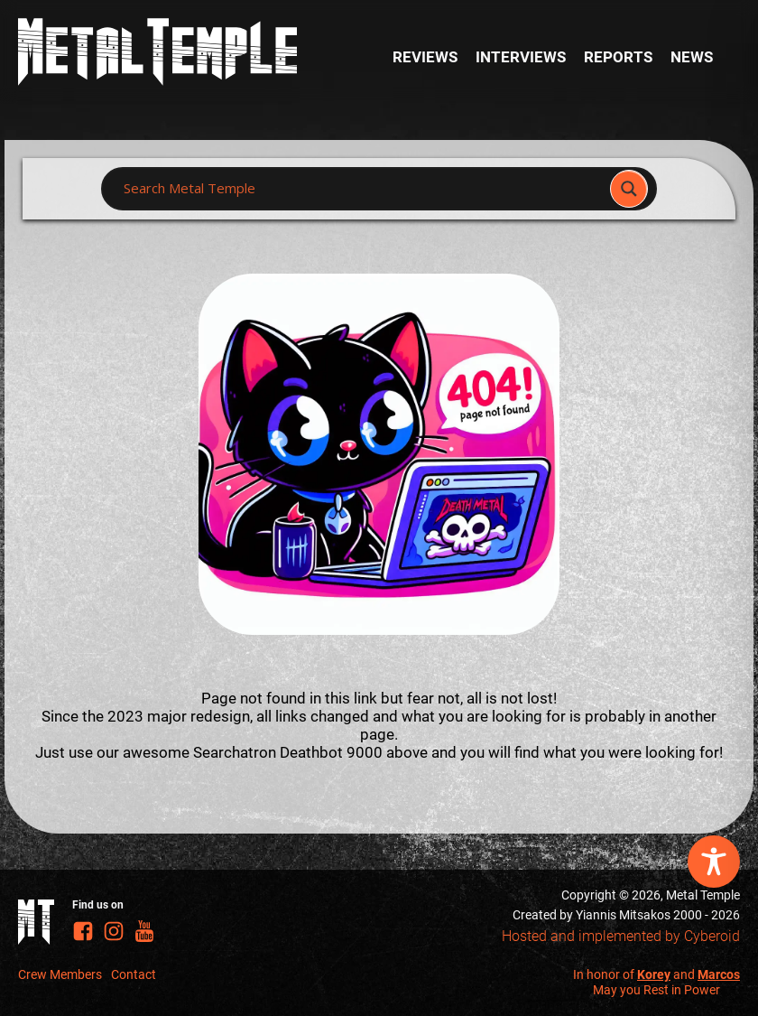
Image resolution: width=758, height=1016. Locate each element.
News (691, 57)
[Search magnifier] (629, 189)
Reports (618, 57)
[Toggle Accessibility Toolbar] (714, 862)
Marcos (719, 974)
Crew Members (60, 974)
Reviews (425, 57)
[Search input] (361, 188)
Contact (133, 974)
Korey (653, 974)
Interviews (521, 57)
